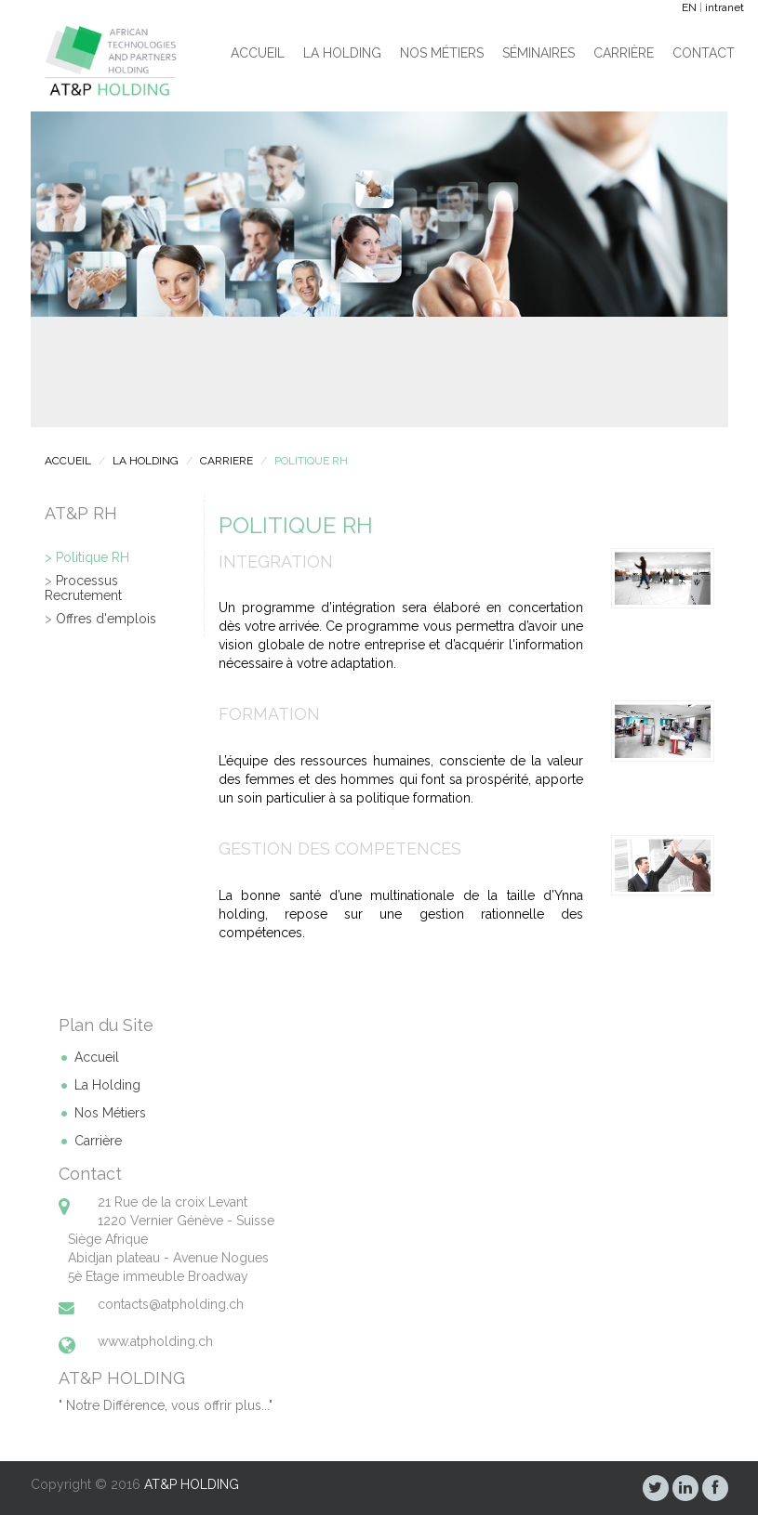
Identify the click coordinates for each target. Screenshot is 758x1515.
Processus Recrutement (83, 587)
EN (689, 7)
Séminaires (538, 53)
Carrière (623, 53)
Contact (703, 53)
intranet (724, 7)
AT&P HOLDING (191, 1484)
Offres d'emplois (106, 618)
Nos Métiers (442, 53)
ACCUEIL (68, 460)
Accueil (258, 53)
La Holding (342, 53)
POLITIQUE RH (311, 460)
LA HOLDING (146, 460)
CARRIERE (226, 460)
